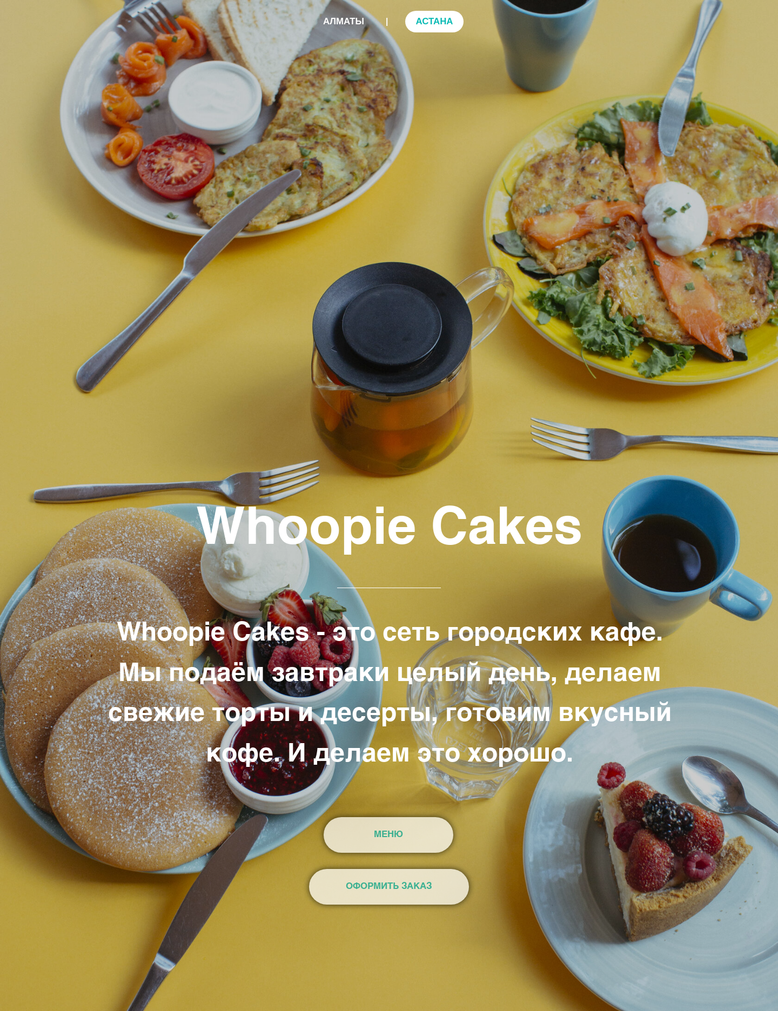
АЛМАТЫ (343, 21)
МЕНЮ (388, 834)
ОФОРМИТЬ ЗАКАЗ (389, 886)
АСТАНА (434, 21)
